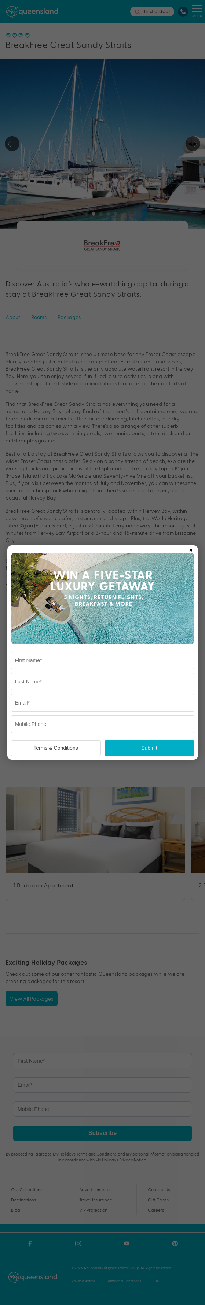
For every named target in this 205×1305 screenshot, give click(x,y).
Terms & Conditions (55, 748)
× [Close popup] (190, 548)
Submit (149, 748)
